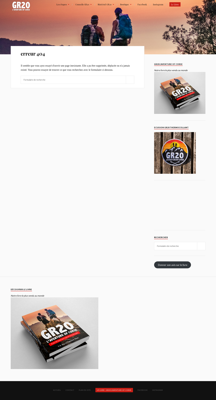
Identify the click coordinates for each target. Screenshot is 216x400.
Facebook (142, 4)
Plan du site (85, 390)
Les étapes (61, 4)
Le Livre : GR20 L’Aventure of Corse (114, 390)
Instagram (158, 4)
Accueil (57, 390)
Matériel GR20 (105, 4)
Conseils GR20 (82, 4)
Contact (70, 390)
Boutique (124, 4)
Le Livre (175, 4)
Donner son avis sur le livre (172, 264)
